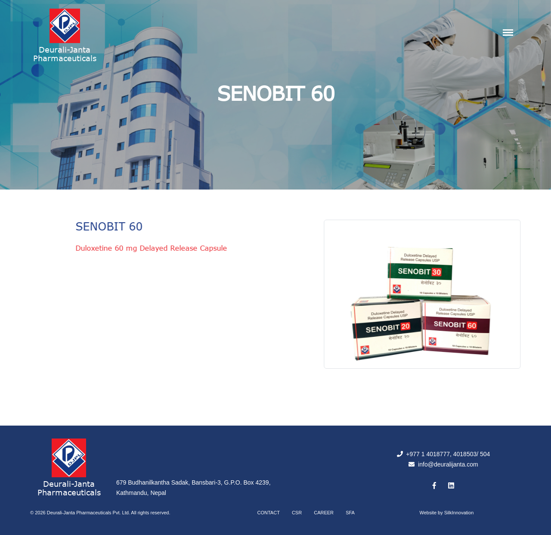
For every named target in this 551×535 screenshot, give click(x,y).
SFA (350, 512)
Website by (447, 512)
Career (324, 512)
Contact (268, 512)
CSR (297, 512)
